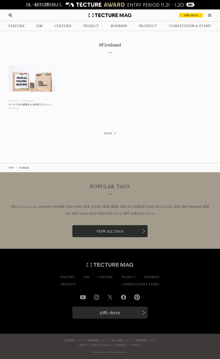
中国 (101, 213)
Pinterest (137, 297)
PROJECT (91, 26)
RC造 (109, 213)
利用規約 (121, 345)
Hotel (93, 213)
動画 (106, 206)
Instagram (96, 297)
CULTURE (63, 26)
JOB (40, 26)
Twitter (110, 297)
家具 (127, 213)
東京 (14, 206)
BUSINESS (119, 26)
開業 (206, 206)
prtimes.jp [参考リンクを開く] (14, 108)
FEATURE (17, 26)
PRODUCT (148, 26)
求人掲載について (122, 340)
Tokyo (70, 206)
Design (151, 206)
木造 (87, 206)
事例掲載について (98, 340)
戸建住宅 (140, 206)
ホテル (118, 213)
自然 (177, 206)
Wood (79, 206)
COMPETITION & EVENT (190, 26)
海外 (124, 206)
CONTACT (136, 345)
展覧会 (115, 206)
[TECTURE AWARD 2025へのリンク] (110, 4)
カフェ (150, 213)
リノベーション (29, 206)
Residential (196, 206)
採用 (75, 213)
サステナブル (165, 206)
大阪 (134, 213)
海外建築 (59, 206)
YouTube (96, 206)
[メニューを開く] (209, 15)
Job (68, 213)
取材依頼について (146, 340)
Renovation (46, 206)
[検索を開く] (10, 15)
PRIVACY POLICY (101, 345)
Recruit (84, 213)
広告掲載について (73, 340)
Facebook (124, 297)
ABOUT (82, 345)
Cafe (141, 213)
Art (130, 206)
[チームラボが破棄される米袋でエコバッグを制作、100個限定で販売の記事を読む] (32, 81)
